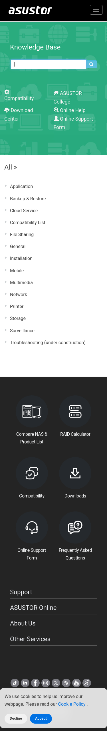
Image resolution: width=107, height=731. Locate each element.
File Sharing (22, 234)
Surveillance (22, 330)
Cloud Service (24, 210)
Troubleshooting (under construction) (48, 342)
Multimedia (21, 282)
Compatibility (19, 95)
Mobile (17, 270)
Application (21, 186)
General (17, 246)
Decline (16, 718)
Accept (41, 718)
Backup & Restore (28, 198)
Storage (18, 318)
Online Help (70, 110)
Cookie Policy (72, 704)
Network (18, 294)
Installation (21, 258)
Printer (16, 306)
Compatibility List (27, 222)
